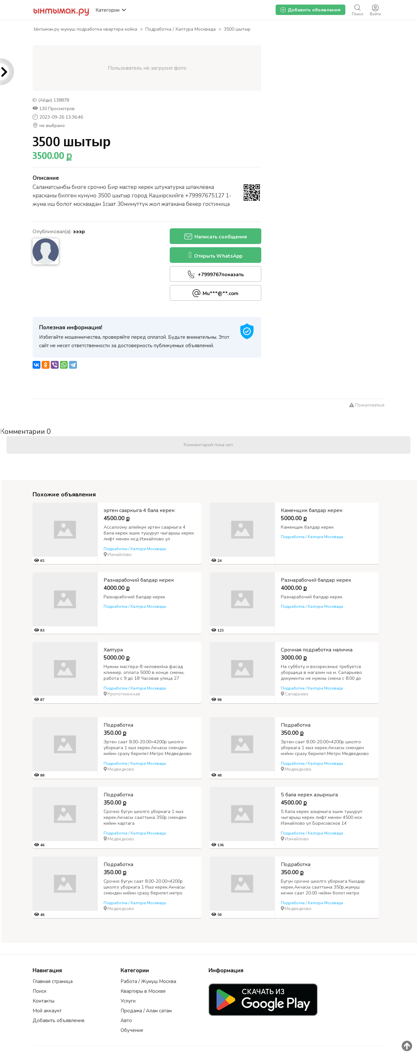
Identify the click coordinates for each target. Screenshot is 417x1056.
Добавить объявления (58, 1020)
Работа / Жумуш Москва (148, 981)
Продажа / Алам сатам (146, 1011)
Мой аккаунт (47, 1011)
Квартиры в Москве (143, 991)
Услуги (128, 1001)
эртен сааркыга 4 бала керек (139, 510)
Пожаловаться (366, 405)
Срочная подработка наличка (316, 650)
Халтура (113, 650)
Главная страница (53, 981)
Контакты (43, 1001)
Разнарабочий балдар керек (139, 580)
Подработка (118, 725)
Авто (126, 1020)
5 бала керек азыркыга (309, 795)
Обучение (132, 1030)
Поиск (40, 991)
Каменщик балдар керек (311, 510)
